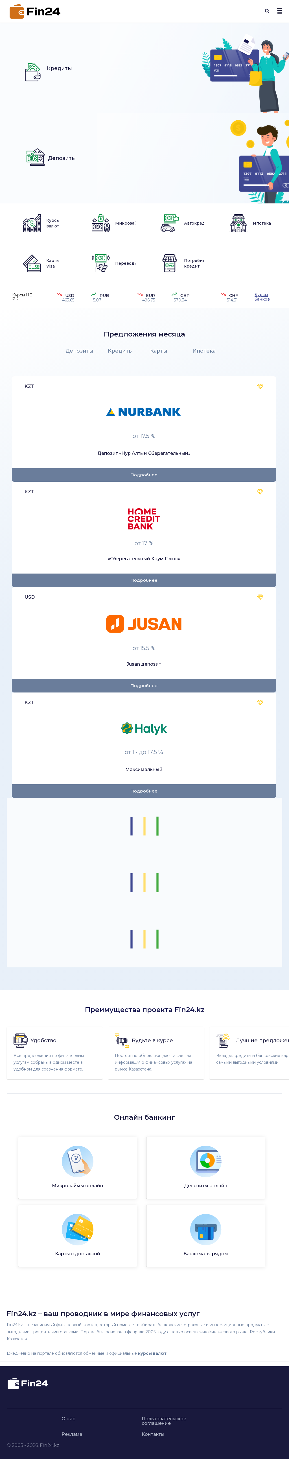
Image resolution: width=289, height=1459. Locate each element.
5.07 (97, 300)
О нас (68, 1419)
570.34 (180, 300)
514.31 (232, 300)
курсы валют (152, 1353)
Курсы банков (262, 297)
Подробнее (143, 474)
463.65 (68, 300)
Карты (158, 351)
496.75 (148, 300)
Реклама (72, 1434)
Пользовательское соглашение (164, 1421)
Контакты (153, 1434)
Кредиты (120, 351)
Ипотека (204, 351)
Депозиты (79, 351)
